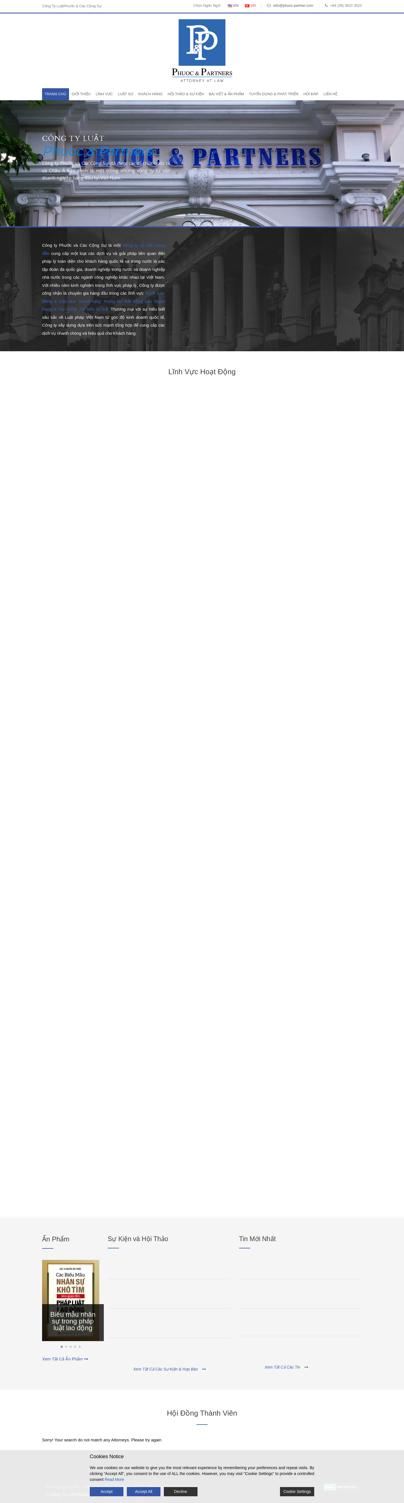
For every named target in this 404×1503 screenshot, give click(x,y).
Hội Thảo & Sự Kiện (186, 94)
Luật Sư (125, 94)
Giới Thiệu (81, 94)
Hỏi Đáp (310, 94)
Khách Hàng (150, 94)
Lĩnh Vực (104, 94)
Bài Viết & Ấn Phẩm (226, 94)
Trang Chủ (55, 94)
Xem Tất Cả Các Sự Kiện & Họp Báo (169, 1369)
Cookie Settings (297, 1491)
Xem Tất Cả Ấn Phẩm (65, 1359)
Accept (107, 1491)
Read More (114, 1479)
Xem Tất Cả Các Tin (286, 1367)
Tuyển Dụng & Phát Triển (274, 94)
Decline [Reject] (180, 1491)
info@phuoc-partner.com (293, 5)
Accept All (143, 1491)
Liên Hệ (330, 94)
